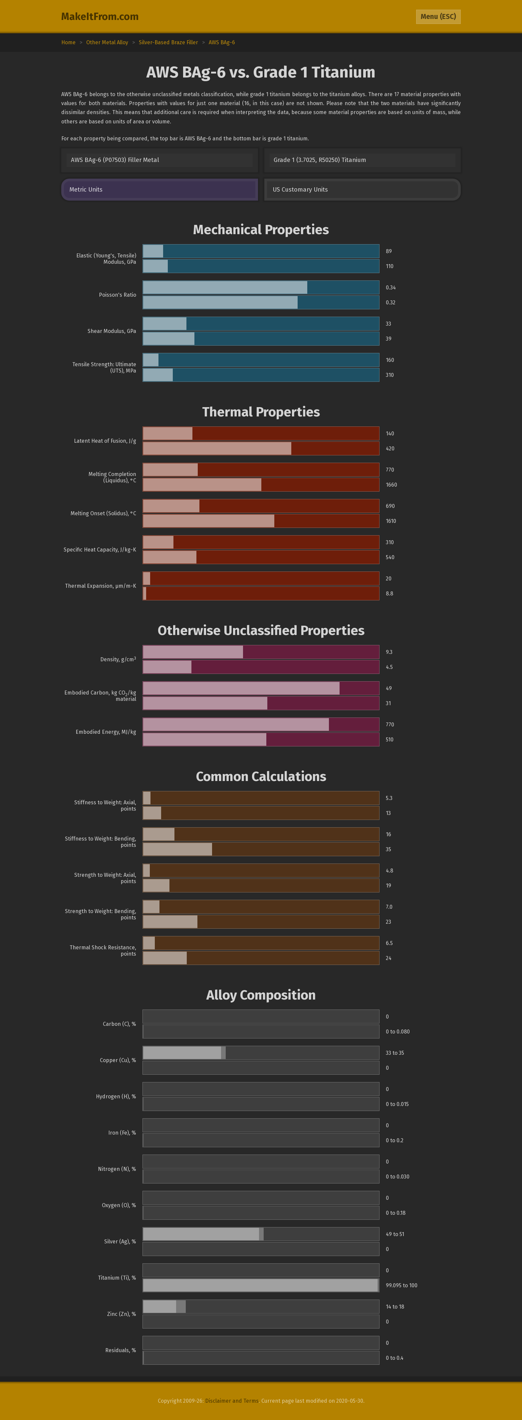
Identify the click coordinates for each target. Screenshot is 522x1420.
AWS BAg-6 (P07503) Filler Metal (115, 160)
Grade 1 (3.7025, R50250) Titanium (320, 160)
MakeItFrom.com (100, 17)
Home (68, 42)
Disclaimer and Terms (232, 1401)
